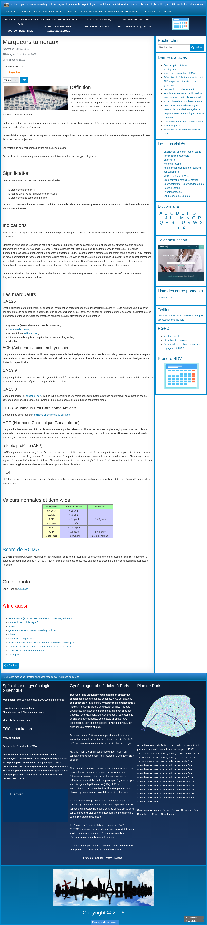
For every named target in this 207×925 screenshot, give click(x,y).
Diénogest (13, 654)
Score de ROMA (21, 549)
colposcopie (109, 780)
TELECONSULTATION (58, 31)
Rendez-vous (25, 11)
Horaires (71, 11)
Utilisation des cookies (175, 340)
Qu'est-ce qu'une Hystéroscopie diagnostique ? (33, 630)
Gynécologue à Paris (69, 4)
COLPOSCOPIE (48, 19)
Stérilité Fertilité (120, 4)
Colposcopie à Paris (49, 762)
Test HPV (42, 774)
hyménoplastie (116, 788)
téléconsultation (100, 792)
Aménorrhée (26, 758)
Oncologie (150, 4)
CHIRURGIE (64, 26)
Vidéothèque (196, 4)
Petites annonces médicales (42, 677)
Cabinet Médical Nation (91, 11)
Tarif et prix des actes (54, 11)
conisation (100, 788)
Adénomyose (10, 758)
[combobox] (174, 47)
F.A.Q (143, 11)
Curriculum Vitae (114, 11)
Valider (197, 47)
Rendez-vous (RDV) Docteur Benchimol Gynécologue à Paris (40, 618)
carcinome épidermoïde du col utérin (51, 414)
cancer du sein (33, 396)
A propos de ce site (69, 677)
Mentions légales (172, 336)
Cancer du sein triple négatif (23, 622)
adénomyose (30, 333)
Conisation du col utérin (16, 766)
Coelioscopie (29, 762)
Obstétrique (104, 4)
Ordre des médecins (14, 677)
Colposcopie (17, 4)
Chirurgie (163, 4)
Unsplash (23, 589)
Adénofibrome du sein (42, 754)
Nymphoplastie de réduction (19, 774)
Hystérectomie (58, 766)
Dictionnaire (131, 11)
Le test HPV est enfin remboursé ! (26, 650)
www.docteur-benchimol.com (19, 708)
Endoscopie (137, 4)
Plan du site (154, 11)
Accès (37, 11)
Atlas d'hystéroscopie (47, 758)
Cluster (12, 634)
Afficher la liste (165, 297)
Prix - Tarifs (18, 778)
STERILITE (50, 26)
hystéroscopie (126, 780)
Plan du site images (33, 712)
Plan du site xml (12, 712)
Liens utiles (9, 11)
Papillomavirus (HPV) (98, 784)
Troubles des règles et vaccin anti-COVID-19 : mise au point (39, 646)
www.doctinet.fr (11, 737)
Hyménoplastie (39, 766)
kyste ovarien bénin (18, 329)
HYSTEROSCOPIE (68, 19)
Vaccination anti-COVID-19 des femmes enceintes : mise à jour (41, 642)
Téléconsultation (178, 4)
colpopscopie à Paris (81, 702)
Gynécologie (88, 4)
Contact (167, 11)
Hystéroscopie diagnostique (41, 4)
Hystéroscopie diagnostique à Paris (22, 770)
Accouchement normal (15, 754)
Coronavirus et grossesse (21, 638)
